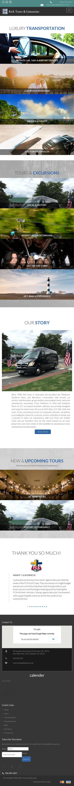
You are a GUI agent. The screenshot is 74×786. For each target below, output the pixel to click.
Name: (4, 749)
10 (46, 606)
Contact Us (8, 733)
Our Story (8, 729)
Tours (6, 713)
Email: (24, 753)
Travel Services (10, 721)
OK (53, 639)
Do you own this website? (30, 639)
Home (6, 710)
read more (43, 432)
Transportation (10, 717)
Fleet (6, 725)
